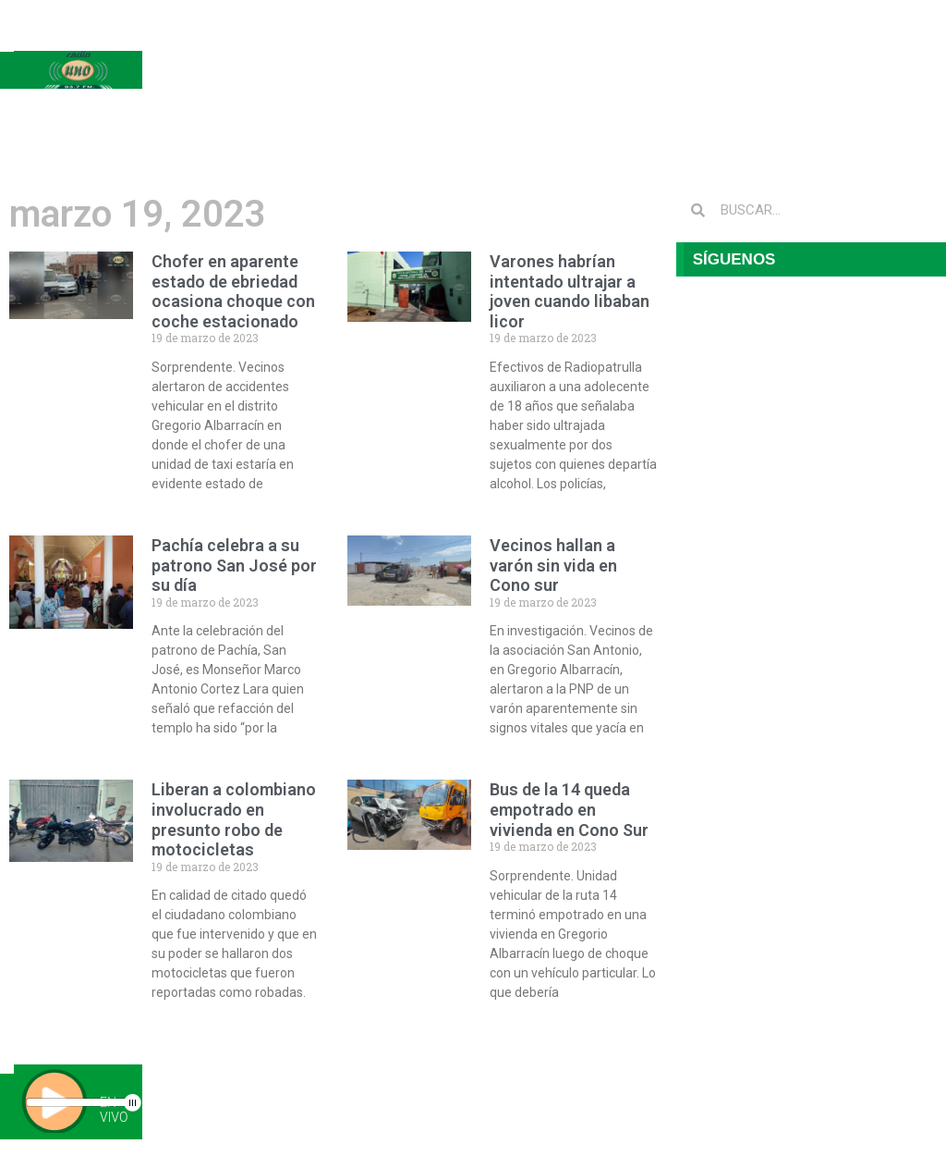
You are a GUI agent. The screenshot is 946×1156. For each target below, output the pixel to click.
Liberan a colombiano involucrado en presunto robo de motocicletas (234, 819)
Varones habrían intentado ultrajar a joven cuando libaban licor (569, 291)
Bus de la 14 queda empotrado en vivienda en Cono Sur (569, 809)
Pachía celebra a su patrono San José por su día (234, 565)
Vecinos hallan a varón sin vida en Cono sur (553, 565)
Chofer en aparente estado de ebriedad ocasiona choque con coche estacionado (233, 291)
